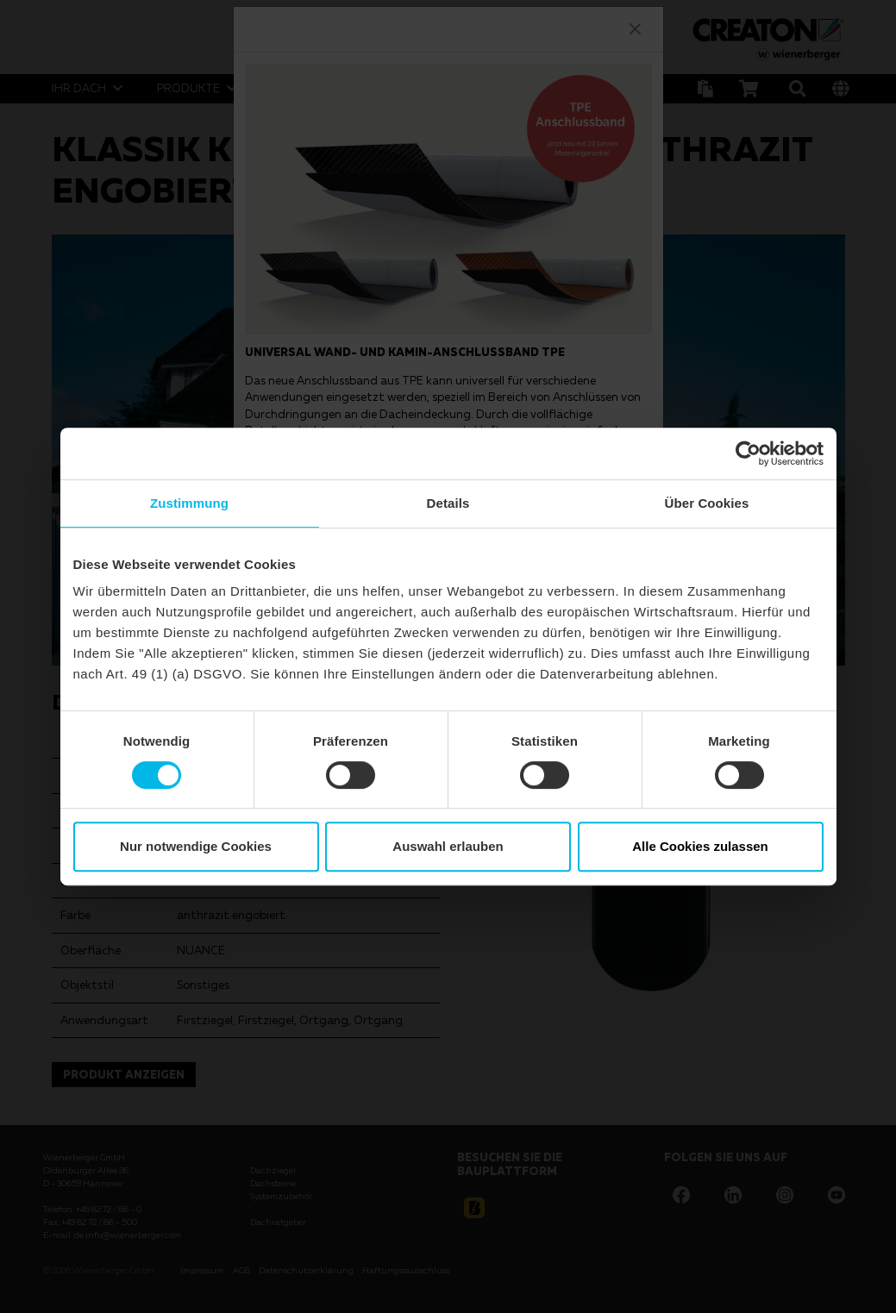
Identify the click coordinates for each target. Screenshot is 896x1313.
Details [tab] (448, 503)
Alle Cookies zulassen (700, 846)
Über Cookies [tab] (707, 503)
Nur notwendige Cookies (196, 846)
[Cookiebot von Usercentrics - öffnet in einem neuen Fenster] (748, 453)
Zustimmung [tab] (189, 503)
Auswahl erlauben (447, 846)
